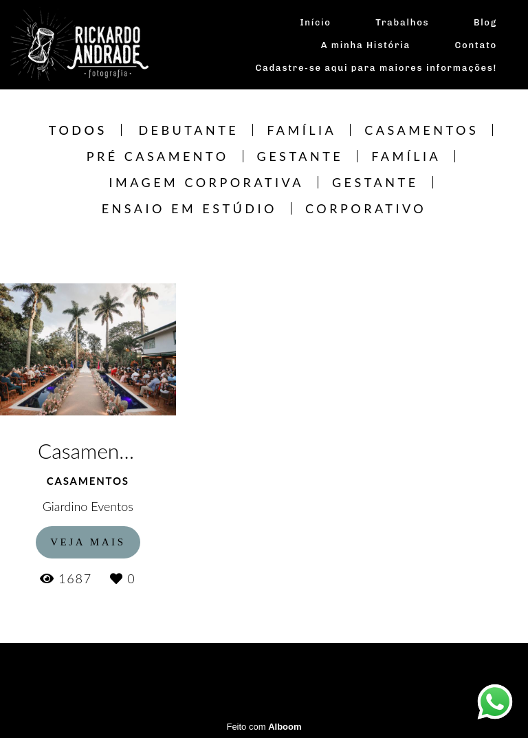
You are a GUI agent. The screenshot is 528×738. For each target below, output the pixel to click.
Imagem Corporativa (206, 182)
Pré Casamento (158, 156)
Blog (485, 22)
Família (301, 130)
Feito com (263, 726)
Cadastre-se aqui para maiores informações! (377, 68)
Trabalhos (402, 22)
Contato (476, 45)
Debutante (188, 130)
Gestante (300, 156)
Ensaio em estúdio (189, 208)
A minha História (365, 45)
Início (315, 22)
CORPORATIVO (365, 208)
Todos (78, 130)
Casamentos (421, 130)
